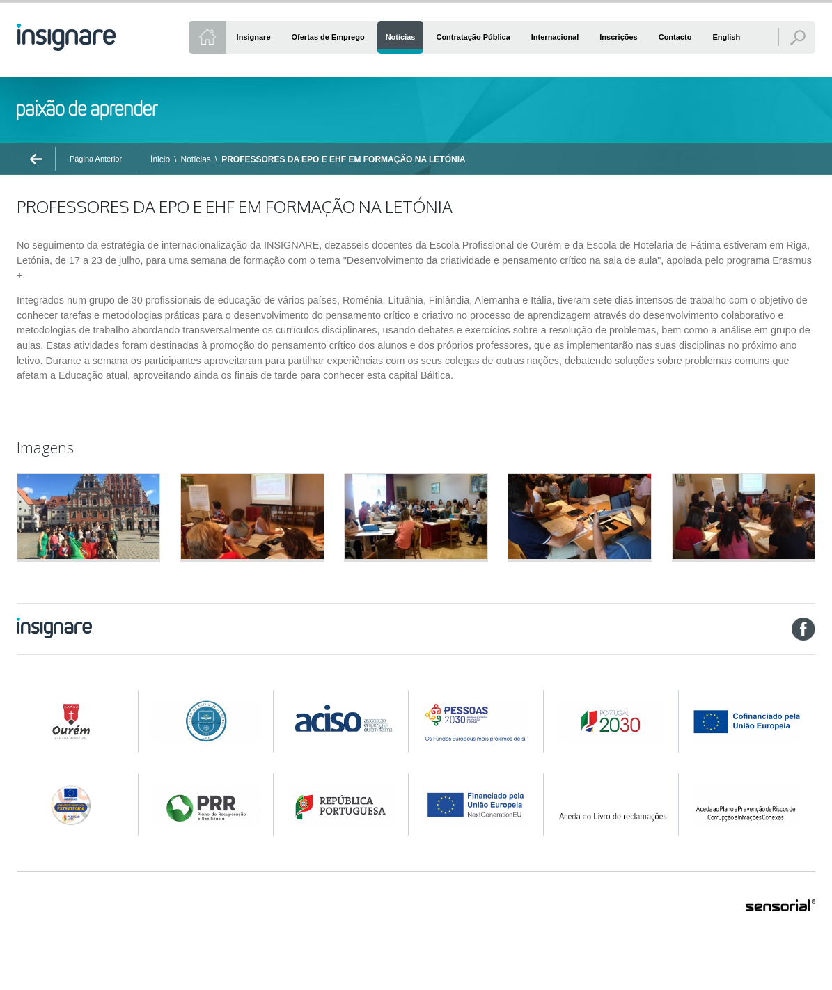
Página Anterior (96, 159)
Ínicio (160, 159)
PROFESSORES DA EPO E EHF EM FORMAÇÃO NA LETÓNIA (343, 159)
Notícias (195, 159)
